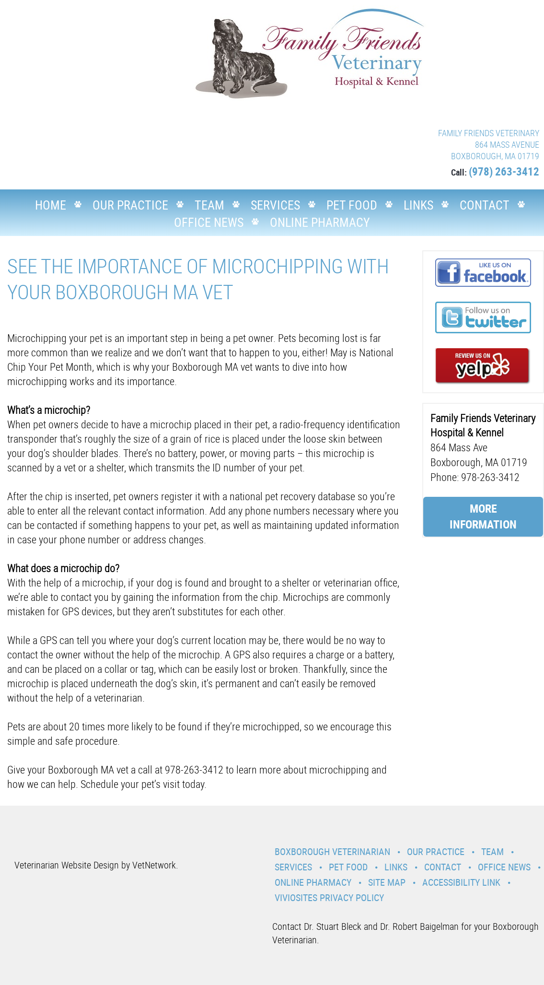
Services (275, 205)
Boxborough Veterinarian (332, 851)
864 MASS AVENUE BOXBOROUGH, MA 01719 (495, 150)
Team (209, 205)
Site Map (386, 882)
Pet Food (351, 205)
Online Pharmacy (320, 222)
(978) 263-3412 (504, 171)
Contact (484, 205)
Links (418, 205)
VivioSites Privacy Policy (329, 897)
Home (50, 205)
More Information (483, 516)
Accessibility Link (461, 882)
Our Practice (130, 205)
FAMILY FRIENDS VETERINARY (488, 133)
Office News (208, 222)
